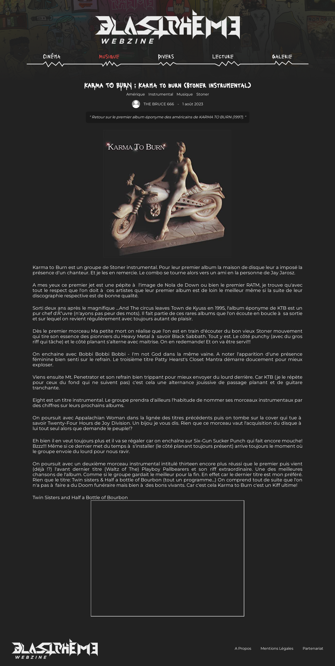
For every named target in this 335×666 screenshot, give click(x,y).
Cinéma (51, 56)
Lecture (223, 56)
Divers (166, 56)
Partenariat (313, 648)
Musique (109, 56)
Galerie (282, 56)
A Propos (243, 648)
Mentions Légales (277, 648)
